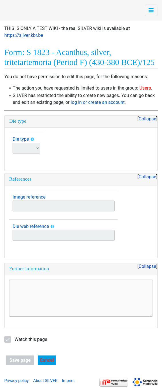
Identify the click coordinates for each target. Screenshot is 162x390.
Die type (21, 139)
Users (145, 88)
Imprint (68, 380)
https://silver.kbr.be (23, 35)
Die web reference (31, 226)
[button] (47, 360)
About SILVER (45, 380)
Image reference (29, 197)
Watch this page (31, 339)
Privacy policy (16, 380)
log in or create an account (98, 102)
